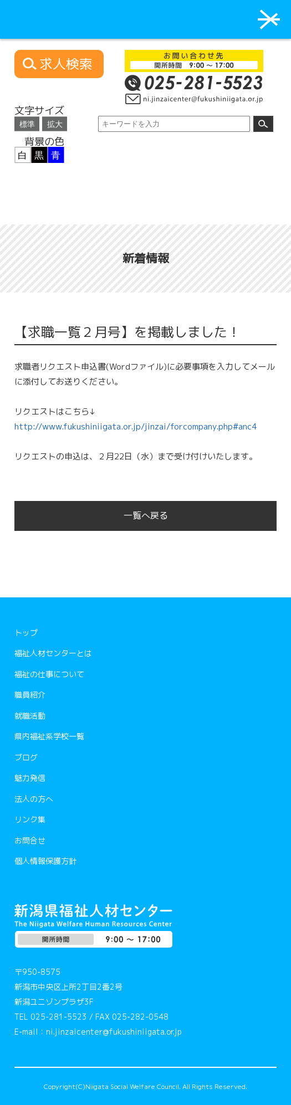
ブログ (26, 757)
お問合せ (29, 840)
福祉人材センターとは (53, 653)
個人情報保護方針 (45, 861)
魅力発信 (29, 778)
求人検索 (66, 64)
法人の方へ (33, 799)
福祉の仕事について (49, 674)
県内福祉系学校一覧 (49, 736)
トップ (26, 632)
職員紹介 (29, 694)
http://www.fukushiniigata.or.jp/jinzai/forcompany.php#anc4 (135, 426)
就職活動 (29, 715)
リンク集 (29, 819)
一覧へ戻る (146, 515)
